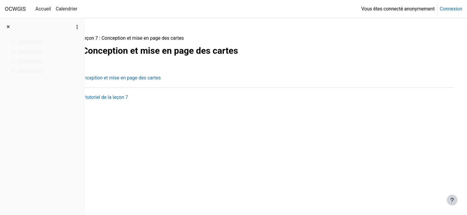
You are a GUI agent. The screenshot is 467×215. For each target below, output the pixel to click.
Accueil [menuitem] (43, 9)
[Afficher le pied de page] (452, 200)
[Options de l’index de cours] (77, 27)
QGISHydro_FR (111, 38)
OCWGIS (15, 9)
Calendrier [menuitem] (66, 9)
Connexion (451, 9)
